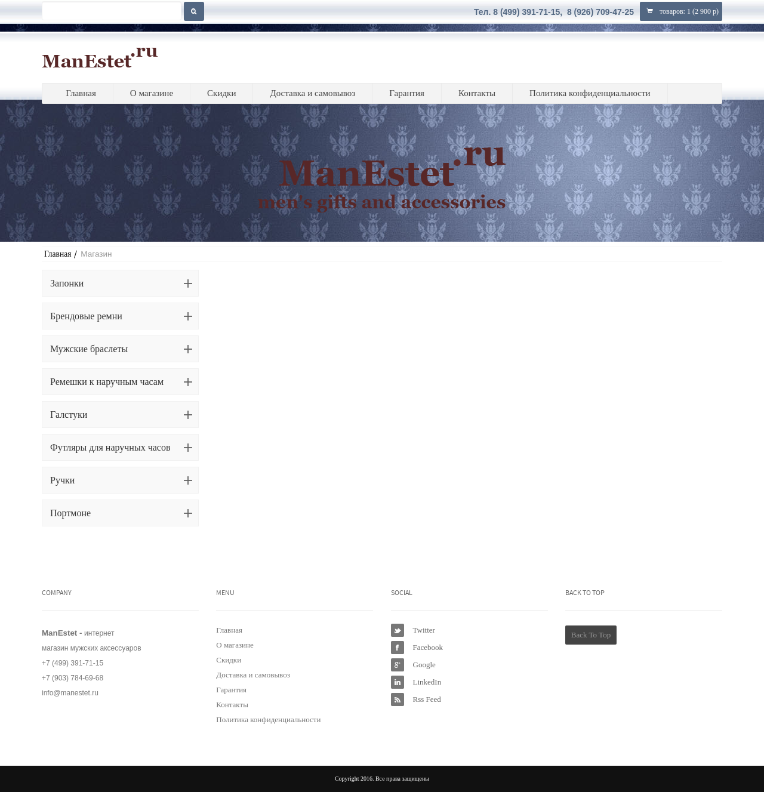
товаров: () (681, 11)
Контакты (476, 93)
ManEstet (100, 57)
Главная (81, 93)
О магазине (151, 93)
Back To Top (591, 634)
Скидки (221, 93)
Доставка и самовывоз (312, 93)
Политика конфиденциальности (590, 93)
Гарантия (406, 93)
